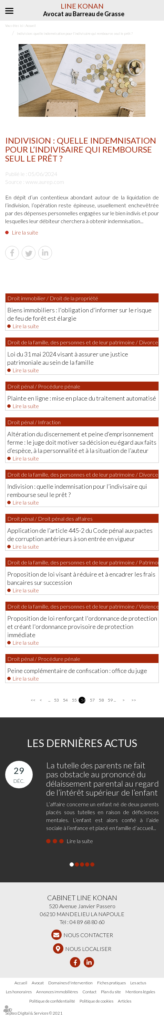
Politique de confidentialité (52, 1001)
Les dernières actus (82, 743)
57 (92, 700)
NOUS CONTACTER (88, 935)
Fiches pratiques (111, 982)
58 (101, 700)
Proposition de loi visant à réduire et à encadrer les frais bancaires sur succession (81, 578)
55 (74, 700)
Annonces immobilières (57, 991)
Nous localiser (88, 948)
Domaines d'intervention (70, 982)
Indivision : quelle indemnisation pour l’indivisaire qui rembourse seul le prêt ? (77, 490)
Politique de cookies (96, 1001)
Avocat (38, 982)
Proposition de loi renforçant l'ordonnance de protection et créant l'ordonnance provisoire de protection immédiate (82, 626)
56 (83, 700)
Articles (124, 1001)
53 (56, 700)
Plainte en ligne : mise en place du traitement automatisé (81, 398)
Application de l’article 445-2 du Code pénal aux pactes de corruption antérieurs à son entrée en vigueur (80, 534)
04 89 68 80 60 (87, 922)
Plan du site (111, 991)
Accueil (20, 982)
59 (110, 700)
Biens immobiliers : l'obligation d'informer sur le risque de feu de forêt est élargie (79, 314)
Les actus (138, 982)
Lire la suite (25, 232)
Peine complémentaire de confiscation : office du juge (77, 670)
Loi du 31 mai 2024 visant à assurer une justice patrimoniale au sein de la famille (67, 358)
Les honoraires (19, 991)
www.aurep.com (44, 181)
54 (65, 700)
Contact (89, 991)
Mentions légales (140, 991)
